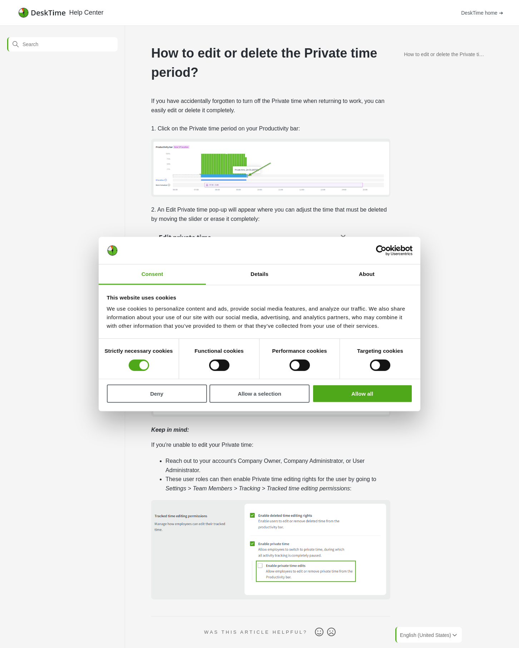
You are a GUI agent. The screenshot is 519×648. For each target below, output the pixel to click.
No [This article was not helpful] (331, 632)
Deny (156, 394)
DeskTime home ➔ (482, 13)
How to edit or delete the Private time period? (445, 55)
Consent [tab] (152, 274)
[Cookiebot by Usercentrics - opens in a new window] (381, 250)
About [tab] (367, 274)
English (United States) (429, 635)
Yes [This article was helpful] (319, 632)
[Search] (62, 44)
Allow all (362, 394)
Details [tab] (259, 274)
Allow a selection (259, 394)
